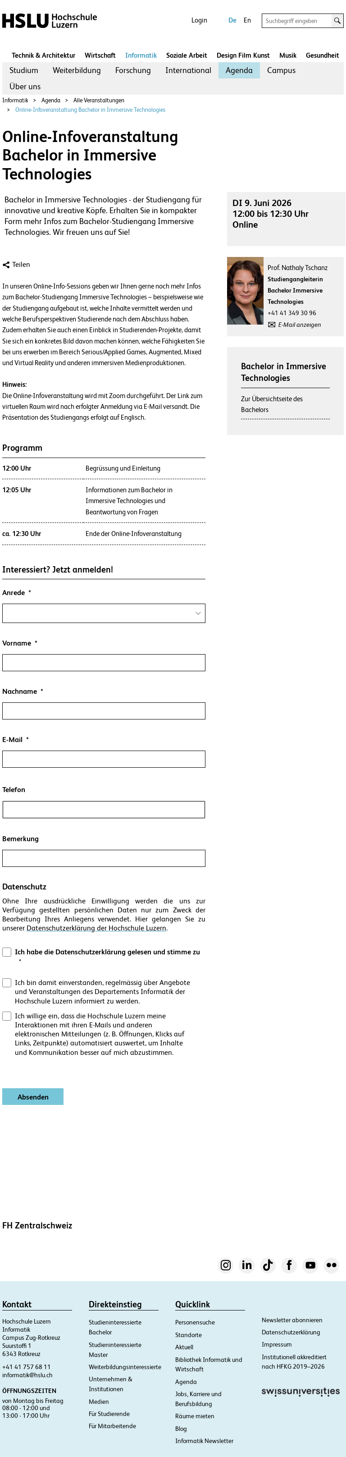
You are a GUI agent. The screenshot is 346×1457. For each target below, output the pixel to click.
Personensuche (195, 1322)
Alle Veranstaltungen (98, 100)
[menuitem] (24, 70)
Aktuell (184, 1347)
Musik (287, 55)
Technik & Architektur (43, 55)
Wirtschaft (100, 55)
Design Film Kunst (243, 55)
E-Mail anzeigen (299, 324)
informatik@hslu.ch (27, 1375)
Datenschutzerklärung (291, 1332)
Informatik (141, 55)
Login (199, 20)
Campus (281, 70)
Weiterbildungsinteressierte (125, 1366)
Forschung (133, 70)
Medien (99, 1401)
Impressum (277, 1344)
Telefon (13, 789)
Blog (181, 1428)
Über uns (25, 86)
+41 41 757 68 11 (26, 1366)
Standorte (188, 1334)
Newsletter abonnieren (292, 1320)
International (188, 70)
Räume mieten (194, 1416)
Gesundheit (322, 55)
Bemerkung (20, 839)
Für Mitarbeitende (112, 1426)
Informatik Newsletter (204, 1440)
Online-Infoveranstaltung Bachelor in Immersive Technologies (90, 109)
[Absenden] (33, 1096)
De (232, 20)
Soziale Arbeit (186, 55)
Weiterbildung (77, 70)
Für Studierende (109, 1413)
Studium (23, 70)
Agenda (239, 70)
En (247, 20)
